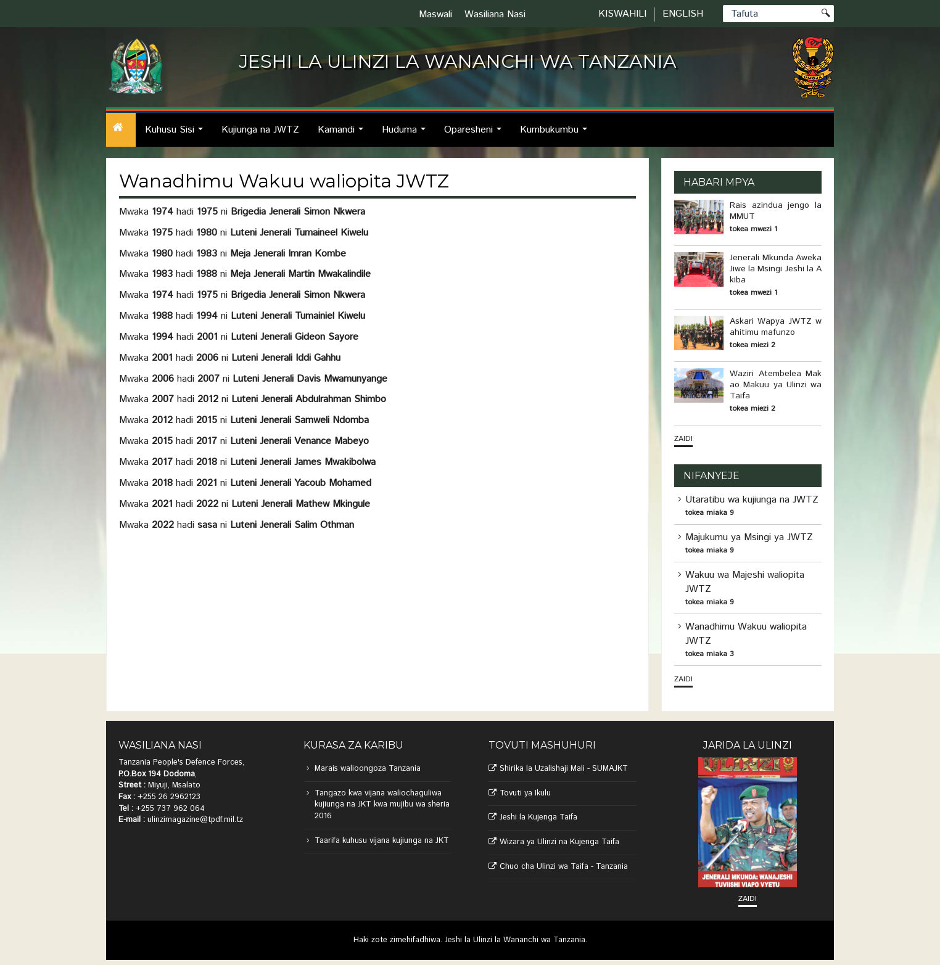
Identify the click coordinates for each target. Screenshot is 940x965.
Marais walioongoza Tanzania (368, 768)
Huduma (407, 135)
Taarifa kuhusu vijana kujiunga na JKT (382, 841)
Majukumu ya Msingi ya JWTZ (749, 537)
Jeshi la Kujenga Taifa (538, 817)
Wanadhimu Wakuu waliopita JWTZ (746, 634)
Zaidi (683, 438)
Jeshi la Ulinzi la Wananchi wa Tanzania (515, 940)
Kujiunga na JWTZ (260, 130)
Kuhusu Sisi (177, 135)
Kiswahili (622, 14)
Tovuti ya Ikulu (525, 793)
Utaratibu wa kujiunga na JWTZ (751, 500)
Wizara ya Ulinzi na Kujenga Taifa (559, 842)
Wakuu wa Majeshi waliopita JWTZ (744, 582)
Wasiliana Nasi (495, 14)
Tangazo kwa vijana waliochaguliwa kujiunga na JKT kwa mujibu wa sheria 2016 (382, 804)
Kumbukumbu (557, 135)
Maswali (435, 14)
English (682, 14)
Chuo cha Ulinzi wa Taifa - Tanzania (564, 867)
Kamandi (344, 135)
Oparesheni (476, 135)
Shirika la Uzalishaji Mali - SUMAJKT (564, 768)
